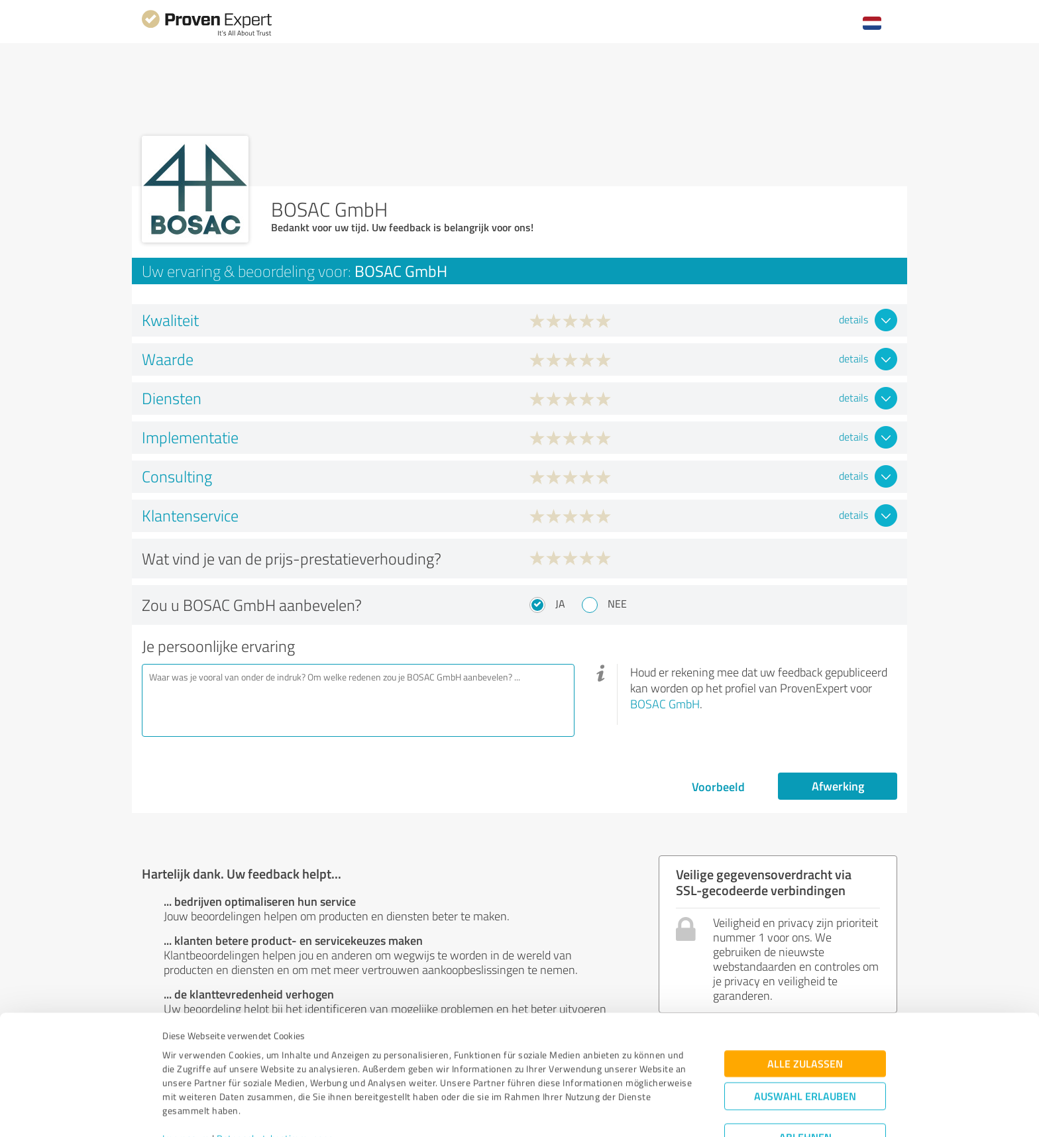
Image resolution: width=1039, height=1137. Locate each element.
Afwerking (838, 785)
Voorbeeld (718, 786)
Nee (617, 603)
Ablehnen (805, 1073)
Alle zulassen (805, 1000)
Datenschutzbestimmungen (275, 1075)
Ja (560, 603)
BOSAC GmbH (665, 704)
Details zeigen (612, 1112)
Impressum (186, 1075)
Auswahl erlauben (805, 1032)
